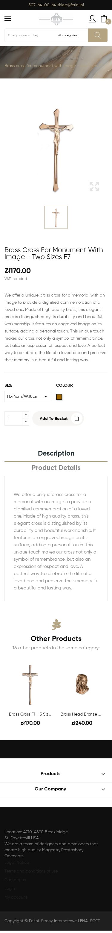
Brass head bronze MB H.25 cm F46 (82, 714)
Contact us (15, 880)
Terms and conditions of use (31, 871)
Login (9, 889)
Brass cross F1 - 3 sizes (30, 714)
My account (15, 897)
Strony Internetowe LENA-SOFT (70, 921)
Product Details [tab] (56, 468)
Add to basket (53, 419)
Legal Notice (16, 863)
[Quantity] (13, 418)
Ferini (34, 921)
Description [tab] (56, 453)
